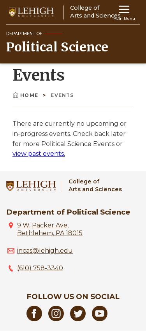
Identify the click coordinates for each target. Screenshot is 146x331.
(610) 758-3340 (40, 268)
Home (26, 95)
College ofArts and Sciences (95, 185)
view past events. (38, 153)
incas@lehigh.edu (45, 250)
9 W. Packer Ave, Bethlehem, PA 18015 (50, 229)
